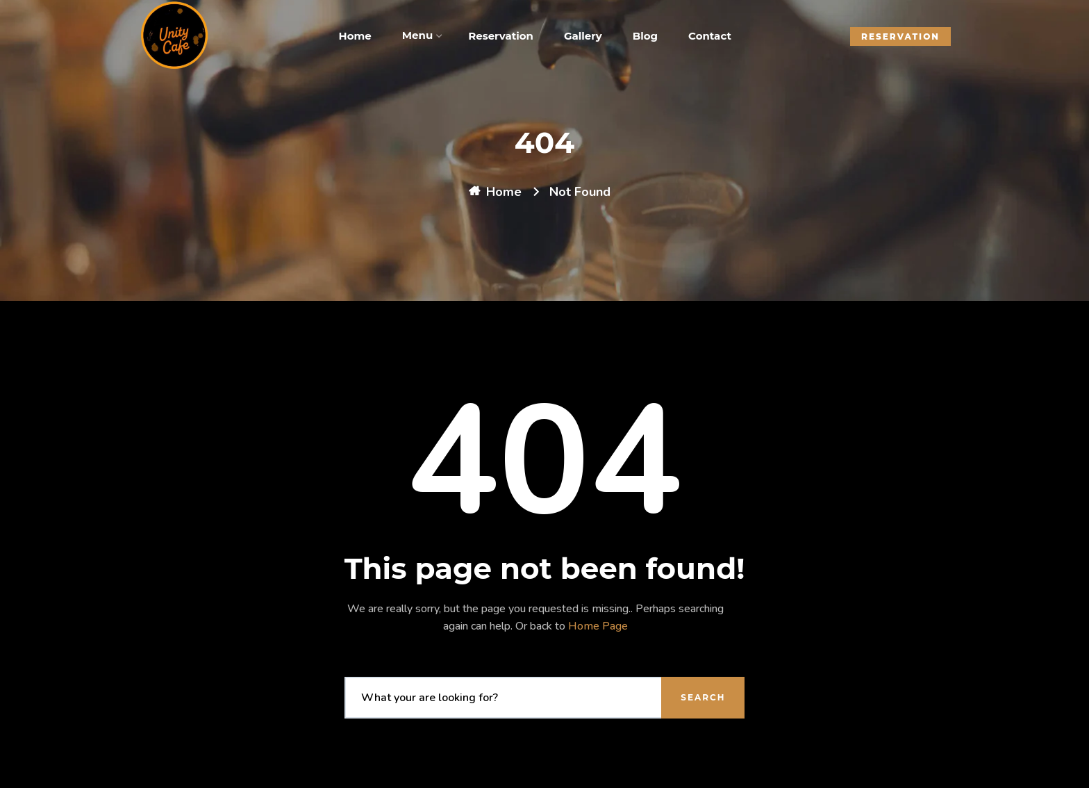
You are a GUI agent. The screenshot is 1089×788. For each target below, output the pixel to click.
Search (703, 697)
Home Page (598, 626)
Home (504, 191)
